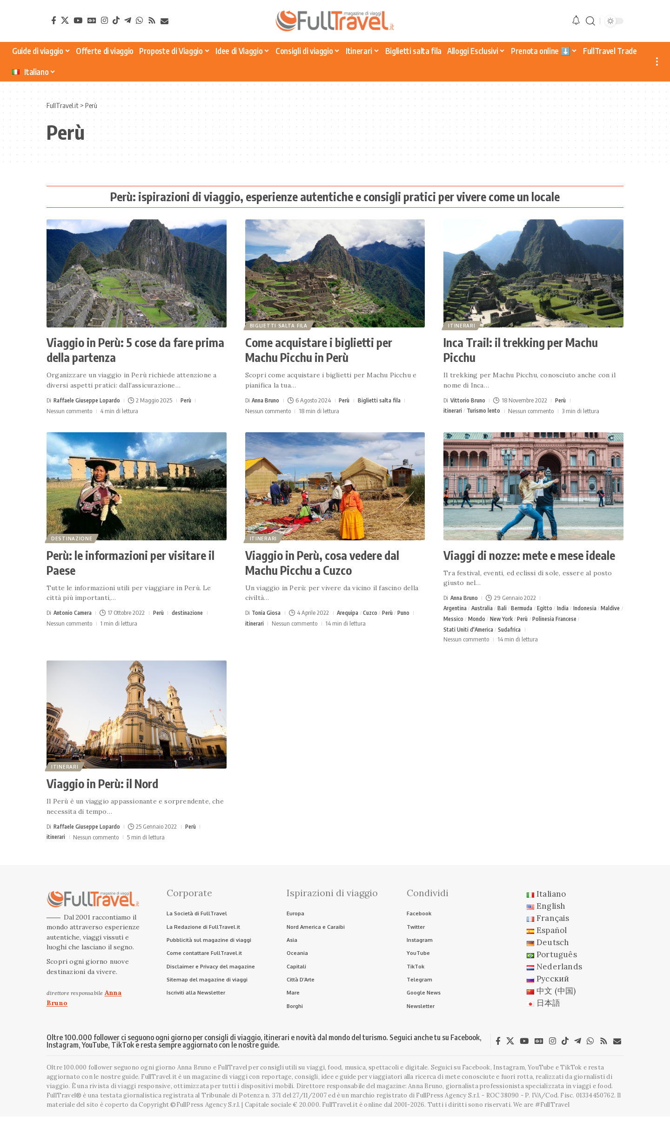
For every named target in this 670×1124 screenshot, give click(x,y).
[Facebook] (54, 20)
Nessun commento (69, 411)
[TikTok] (116, 20)
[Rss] (152, 20)
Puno (412, 612)
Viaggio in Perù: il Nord (102, 785)
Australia (486, 608)
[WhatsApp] (139, 20)
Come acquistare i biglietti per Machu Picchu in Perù (318, 350)
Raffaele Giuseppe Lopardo (89, 400)
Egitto (554, 608)
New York (530, 619)
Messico (479, 619)
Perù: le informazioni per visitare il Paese (130, 563)
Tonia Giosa (267, 612)
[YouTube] (78, 20)
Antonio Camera (75, 612)
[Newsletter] (164, 21)
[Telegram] (128, 20)
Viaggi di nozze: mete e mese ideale (529, 555)
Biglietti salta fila (279, 324)
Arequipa (350, 612)
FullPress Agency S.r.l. (448, 1103)
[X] (65, 20)
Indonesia (596, 608)
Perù (192, 400)
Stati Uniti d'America (470, 631)
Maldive (453, 619)
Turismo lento (487, 411)
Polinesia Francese (589, 619)
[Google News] (92, 20)
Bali (507, 608)
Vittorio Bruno (469, 400)
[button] (590, 21)
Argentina (456, 608)
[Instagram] (104, 20)
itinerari (462, 324)
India (572, 608)
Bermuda (529, 608)
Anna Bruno (267, 400)
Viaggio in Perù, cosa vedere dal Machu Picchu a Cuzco (322, 563)
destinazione (72, 537)
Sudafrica (514, 631)
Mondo (504, 619)
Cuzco (375, 612)
